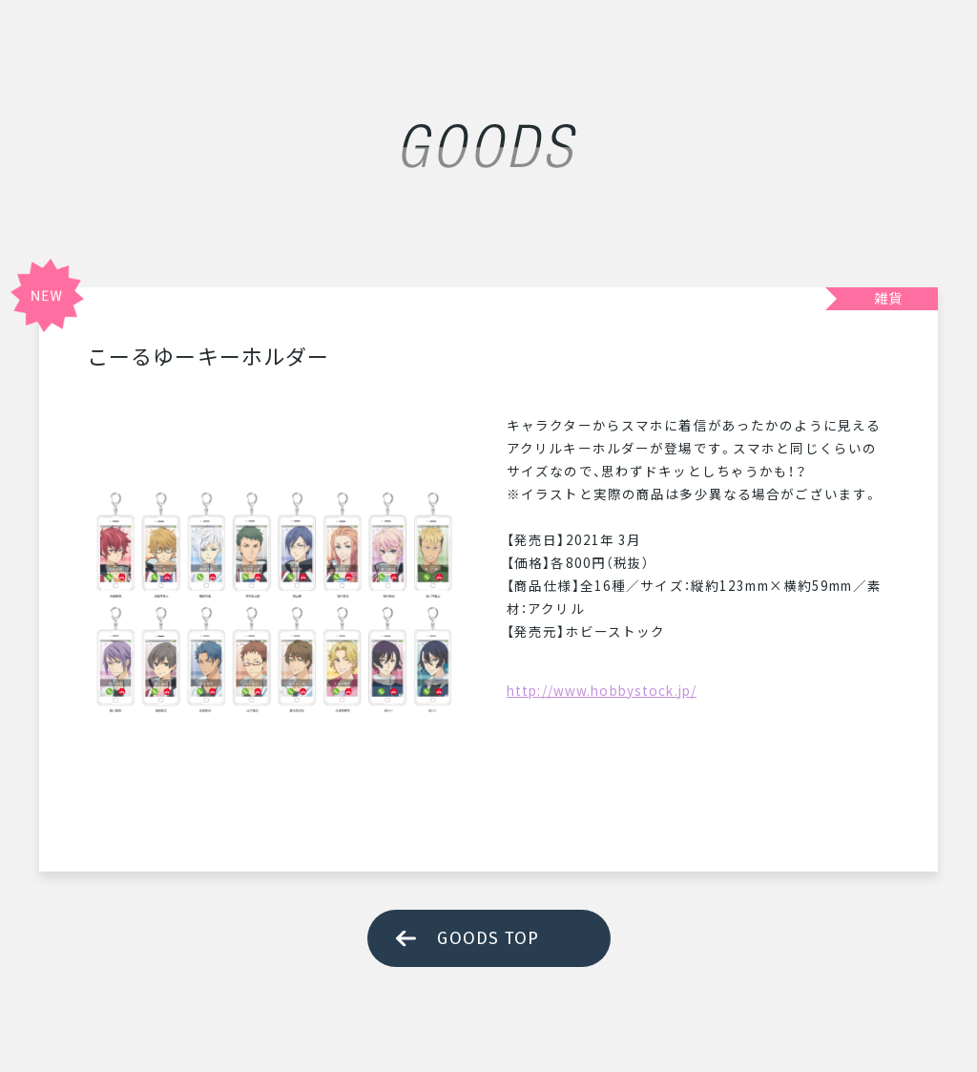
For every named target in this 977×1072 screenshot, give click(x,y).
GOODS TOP (488, 938)
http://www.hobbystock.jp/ (601, 690)
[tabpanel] (277, 604)
